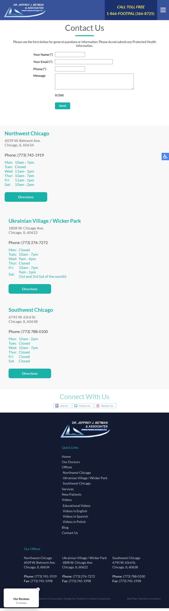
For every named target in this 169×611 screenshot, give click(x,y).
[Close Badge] (38, 589)
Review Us (107, 408)
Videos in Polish (74, 524)
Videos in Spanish (75, 519)
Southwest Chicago (77, 486)
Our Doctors (71, 465)
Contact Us (70, 535)
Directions (26, 200)
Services (68, 492)
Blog (65, 530)
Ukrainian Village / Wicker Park (85, 481)
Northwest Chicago (77, 475)
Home (66, 459)
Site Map (132, 601)
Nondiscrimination (150, 601)
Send (57, 108)
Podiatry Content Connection (93, 601)
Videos (67, 502)
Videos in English (75, 514)
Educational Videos (77, 508)
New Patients (71, 497)
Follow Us (84, 408)
